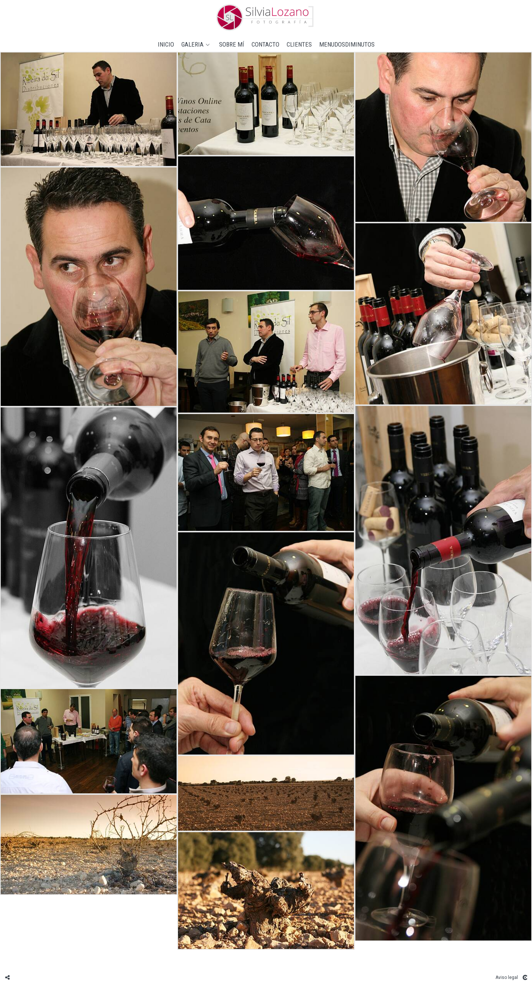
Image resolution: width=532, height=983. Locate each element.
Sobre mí (231, 44)
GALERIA (192, 44)
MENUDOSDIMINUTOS (347, 44)
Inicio (166, 44)
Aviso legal (506, 977)
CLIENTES (299, 44)
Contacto (265, 44)
